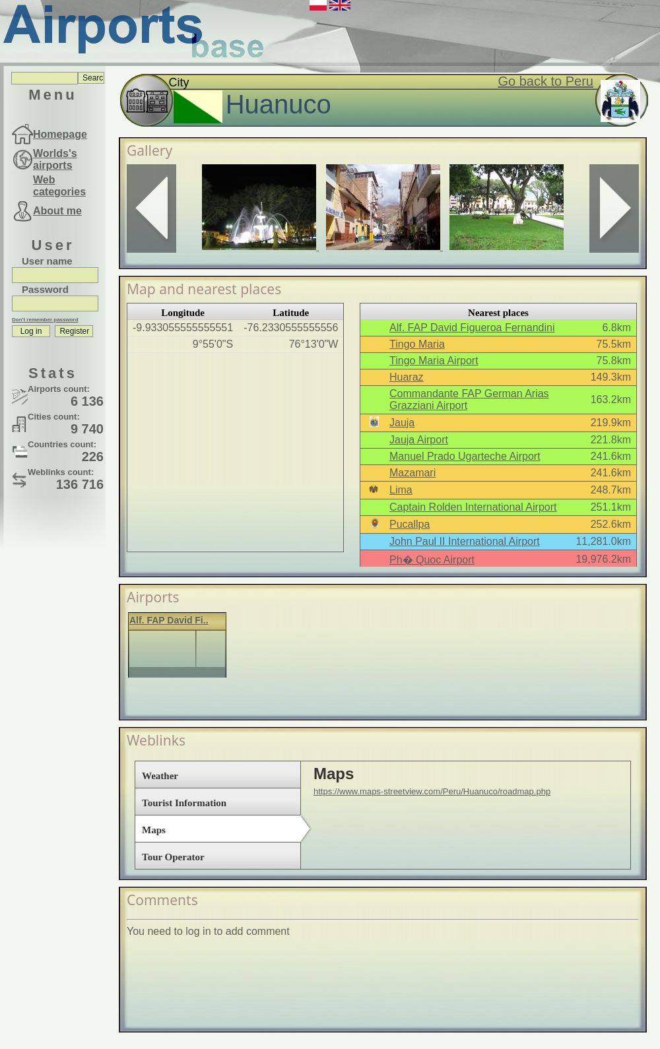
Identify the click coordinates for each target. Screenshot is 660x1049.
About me (57, 210)
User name (47, 261)
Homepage (60, 134)
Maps (154, 830)
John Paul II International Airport (464, 541)
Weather (160, 776)
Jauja (401, 422)
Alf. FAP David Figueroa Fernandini (472, 327)
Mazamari (412, 472)
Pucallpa (409, 524)
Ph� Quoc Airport (432, 559)
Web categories (59, 185)
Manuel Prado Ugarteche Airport (465, 456)
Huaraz (406, 377)
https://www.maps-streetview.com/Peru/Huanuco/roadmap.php (432, 791)
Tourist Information (184, 803)
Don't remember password (45, 320)
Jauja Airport (418, 439)
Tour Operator (173, 857)
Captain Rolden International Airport (473, 507)
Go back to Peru (545, 81)
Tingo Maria (417, 344)
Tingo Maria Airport (433, 360)
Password (45, 289)
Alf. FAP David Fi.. (169, 620)
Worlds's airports (55, 159)
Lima (400, 489)
